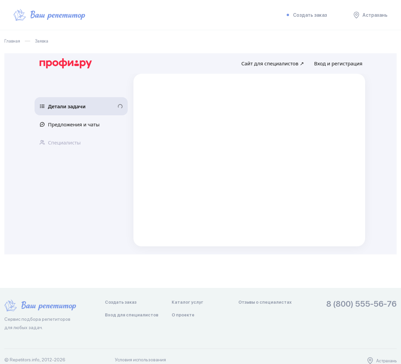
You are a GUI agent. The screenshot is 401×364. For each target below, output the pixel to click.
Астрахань (371, 15)
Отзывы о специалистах (265, 302)
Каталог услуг (187, 302)
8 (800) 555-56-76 (361, 304)
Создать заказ (305, 14)
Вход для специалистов (131, 314)
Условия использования (140, 359)
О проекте (183, 314)
